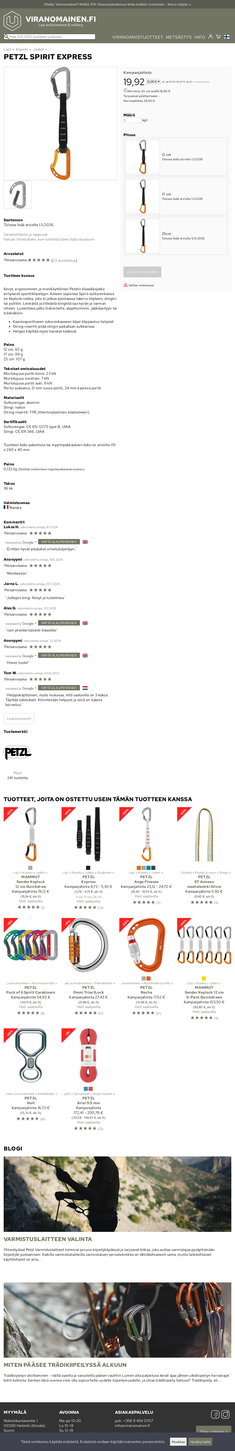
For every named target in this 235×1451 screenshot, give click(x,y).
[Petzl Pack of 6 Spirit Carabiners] (31, 971)
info (200, 37)
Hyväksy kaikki (200, 1442)
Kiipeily (23, 49)
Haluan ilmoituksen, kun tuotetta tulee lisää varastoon (49, 239)
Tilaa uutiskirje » (214, 1431)
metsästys (179, 37)
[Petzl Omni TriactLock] (89, 971)
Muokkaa (178, 1442)
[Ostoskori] (218, 37)
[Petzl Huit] (31, 1081)
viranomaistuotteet (137, 37)
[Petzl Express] (89, 860)
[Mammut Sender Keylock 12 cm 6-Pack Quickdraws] (204, 971)
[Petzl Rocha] (146, 971)
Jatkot (40, 49)
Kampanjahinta (137, 72)
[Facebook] (215, 1415)
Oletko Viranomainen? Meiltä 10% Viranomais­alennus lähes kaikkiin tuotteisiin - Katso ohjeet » (117, 4)
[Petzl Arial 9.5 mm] (89, 1081)
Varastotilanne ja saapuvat (26, 234)
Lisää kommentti (19, 718)
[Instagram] (225, 1415)
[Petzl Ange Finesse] (146, 860)
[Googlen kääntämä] (20, 542)
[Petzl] (18, 763)
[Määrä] (132, 120)
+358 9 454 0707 (138, 1420)
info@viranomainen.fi (132, 1425)
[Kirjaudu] (210, 37)
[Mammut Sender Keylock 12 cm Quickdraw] (31, 860)
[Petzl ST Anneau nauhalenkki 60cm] (204, 860)
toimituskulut (202, 81)
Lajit (9, 49)
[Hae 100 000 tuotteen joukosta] (49, 37)
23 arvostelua (64, 260)
